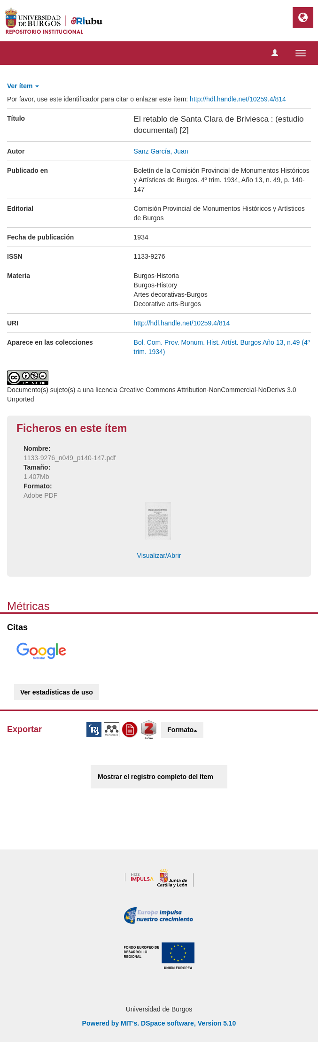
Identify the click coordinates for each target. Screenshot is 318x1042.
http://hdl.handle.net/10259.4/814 (238, 99)
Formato (182, 729)
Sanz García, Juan (161, 151)
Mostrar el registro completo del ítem (155, 776)
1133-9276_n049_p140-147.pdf (69, 458)
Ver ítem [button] (23, 86)
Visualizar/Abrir (159, 555)
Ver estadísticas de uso (56, 692)
